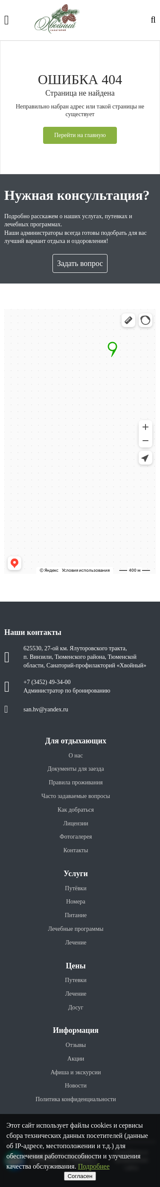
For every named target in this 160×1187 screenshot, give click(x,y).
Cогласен (79, 1176)
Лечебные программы (76, 929)
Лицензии (75, 823)
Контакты (76, 850)
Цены (75, 966)
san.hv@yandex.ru (45, 709)
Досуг (76, 1007)
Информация (76, 1030)
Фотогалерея (76, 836)
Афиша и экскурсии (75, 1072)
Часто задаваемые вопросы (75, 796)
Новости (76, 1085)
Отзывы (76, 1045)
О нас (76, 755)
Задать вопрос (80, 263)
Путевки (75, 980)
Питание (76, 915)
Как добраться (76, 810)
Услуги (76, 873)
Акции (75, 1058)
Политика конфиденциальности (75, 1099)
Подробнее (94, 1166)
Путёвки (75, 888)
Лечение (76, 942)
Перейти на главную (80, 135)
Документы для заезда (75, 769)
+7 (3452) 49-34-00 (47, 682)
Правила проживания (76, 782)
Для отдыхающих (75, 741)
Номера (75, 901)
